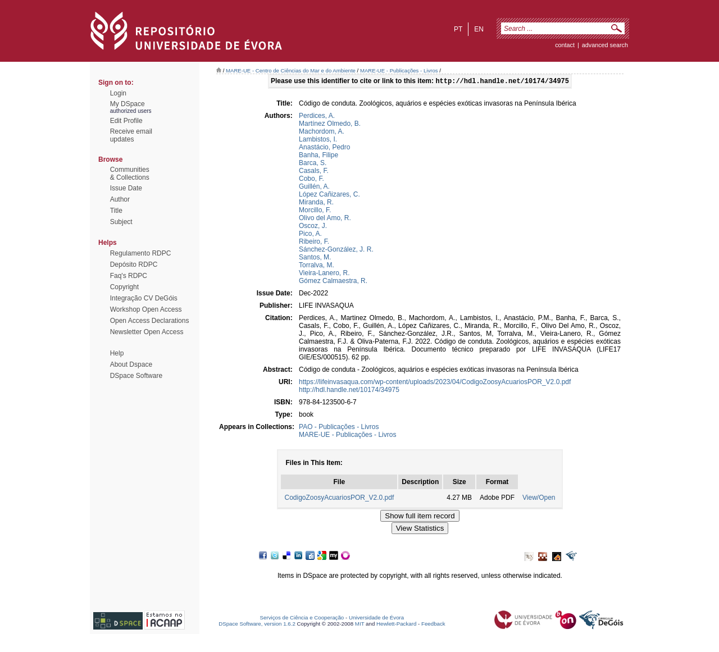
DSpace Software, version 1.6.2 (257, 625)
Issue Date (126, 188)
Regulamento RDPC (140, 253)
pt (458, 29)
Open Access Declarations (149, 321)
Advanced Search (605, 45)
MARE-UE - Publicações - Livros (399, 70)
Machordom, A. (321, 132)
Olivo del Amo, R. (325, 219)
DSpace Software (136, 376)
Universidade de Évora (376, 618)
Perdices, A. (317, 117)
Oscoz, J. (313, 227)
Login (118, 93)
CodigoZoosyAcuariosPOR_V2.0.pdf (339, 499)
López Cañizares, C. (329, 195)
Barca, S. (312, 164)
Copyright (124, 287)
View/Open (538, 499)
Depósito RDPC (134, 264)
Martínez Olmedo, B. (330, 125)
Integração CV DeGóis (144, 298)
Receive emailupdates (131, 135)
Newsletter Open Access (147, 332)
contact (565, 45)
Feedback (433, 625)
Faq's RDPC (128, 276)
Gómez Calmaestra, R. (333, 282)
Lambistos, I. (318, 140)
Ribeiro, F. (314, 243)
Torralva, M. (316, 266)
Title (116, 211)
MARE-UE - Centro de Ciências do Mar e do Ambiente (291, 70)
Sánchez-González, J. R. (336, 250)
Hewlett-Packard (396, 625)
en (479, 29)
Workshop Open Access (146, 309)
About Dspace (131, 364)
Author (120, 199)
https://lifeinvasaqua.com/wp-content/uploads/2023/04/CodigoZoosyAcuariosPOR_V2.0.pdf (435, 383)
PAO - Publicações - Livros (339, 428)
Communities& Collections (129, 173)
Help (117, 353)
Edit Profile (126, 121)
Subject (121, 222)
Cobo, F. (311, 180)
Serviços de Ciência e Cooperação (302, 618)
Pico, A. (310, 235)
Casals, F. (314, 172)
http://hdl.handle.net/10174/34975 (349, 391)
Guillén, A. (314, 188)
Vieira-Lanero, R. (324, 274)
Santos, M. (315, 258)
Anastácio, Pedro (324, 148)
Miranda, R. (316, 203)
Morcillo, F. (315, 211)
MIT (360, 625)
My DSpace (127, 104)
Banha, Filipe (318, 156)
